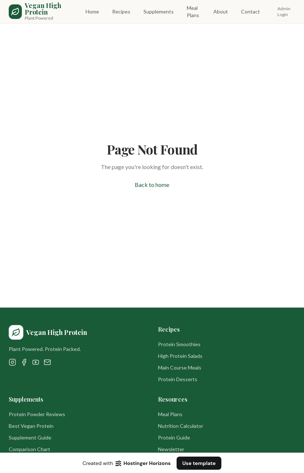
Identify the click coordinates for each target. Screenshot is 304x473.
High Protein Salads (180, 356)
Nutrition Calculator (180, 426)
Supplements (158, 11)
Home (92, 11)
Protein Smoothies (179, 344)
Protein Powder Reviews (37, 414)
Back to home (152, 184)
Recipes (121, 11)
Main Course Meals (179, 367)
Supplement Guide (30, 437)
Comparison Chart (29, 449)
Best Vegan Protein (31, 426)
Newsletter (171, 449)
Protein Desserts (177, 379)
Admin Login (284, 11)
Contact (250, 11)
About (220, 11)
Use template (199, 463)
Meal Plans (193, 11)
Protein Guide (174, 437)
